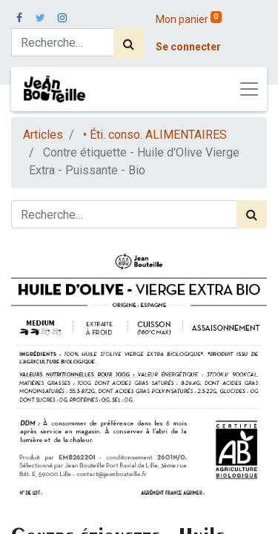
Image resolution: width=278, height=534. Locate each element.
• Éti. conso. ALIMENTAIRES (155, 135)
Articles (43, 135)
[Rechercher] (128, 43)
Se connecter (188, 47)
